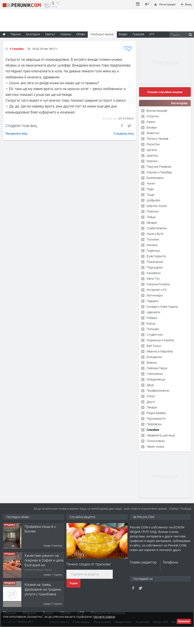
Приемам (184, 621)
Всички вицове (157, 111)
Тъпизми (153, 239)
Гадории (152, 301)
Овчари (152, 222)
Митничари (155, 295)
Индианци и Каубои (160, 340)
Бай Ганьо (154, 346)
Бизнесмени (155, 178)
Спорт (151, 396)
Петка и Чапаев (157, 139)
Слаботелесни (157, 228)
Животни (153, 133)
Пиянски (153, 211)
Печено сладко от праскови (88, 564)
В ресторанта (156, 256)
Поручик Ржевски (159, 167)
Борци (151, 323)
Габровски (154, 424)
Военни (152, 362)
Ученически (155, 374)
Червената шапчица (161, 435)
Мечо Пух (153, 278)
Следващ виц (124, 133)
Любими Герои (157, 368)
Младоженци (156, 379)
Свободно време (102, 34)
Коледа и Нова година (162, 306)
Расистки (153, 144)
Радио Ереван (156, 413)
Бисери (152, 127)
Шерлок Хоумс (157, 206)
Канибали (154, 273)
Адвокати (153, 312)
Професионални (158, 390)
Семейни (17, 49)
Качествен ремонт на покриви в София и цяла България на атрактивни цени (44, 562)
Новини (65, 34)
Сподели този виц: (21, 125)
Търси (73, 583)
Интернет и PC (157, 290)
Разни (151, 122)
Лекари (152, 407)
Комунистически (158, 284)
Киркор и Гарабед (159, 172)
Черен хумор (155, 446)
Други (151, 402)
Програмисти (156, 418)
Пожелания (155, 262)
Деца (150, 385)
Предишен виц (16, 133)
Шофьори (153, 200)
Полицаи (153, 329)
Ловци (151, 217)
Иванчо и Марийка (160, 351)
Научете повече (104, 617)
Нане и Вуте (155, 234)
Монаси (152, 245)
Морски (152, 161)
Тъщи (150, 194)
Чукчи (151, 183)
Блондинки (154, 357)
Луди (150, 189)
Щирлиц (152, 155)
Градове (138, 34)
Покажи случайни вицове (165, 92)
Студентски (155, 334)
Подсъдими (155, 267)
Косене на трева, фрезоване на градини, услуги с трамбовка (43, 589)
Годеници (153, 250)
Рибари (152, 318)
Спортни (153, 116)
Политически (156, 441)
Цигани (152, 150)
